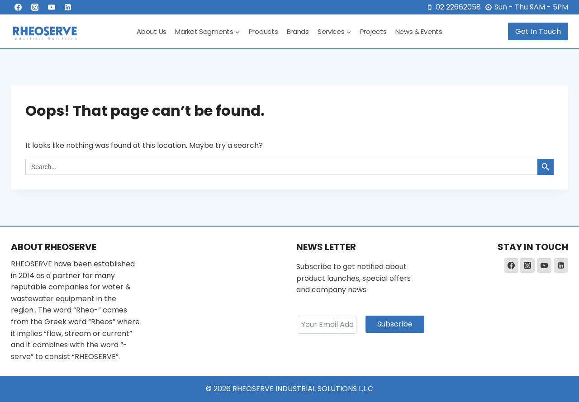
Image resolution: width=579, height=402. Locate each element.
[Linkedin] (68, 7)
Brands (298, 31)
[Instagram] (35, 7)
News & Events (418, 31)
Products (263, 31)
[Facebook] (18, 7)
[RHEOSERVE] (45, 31)
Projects (373, 31)
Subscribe (395, 324)
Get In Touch (538, 31)
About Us (151, 31)
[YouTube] (51, 7)
